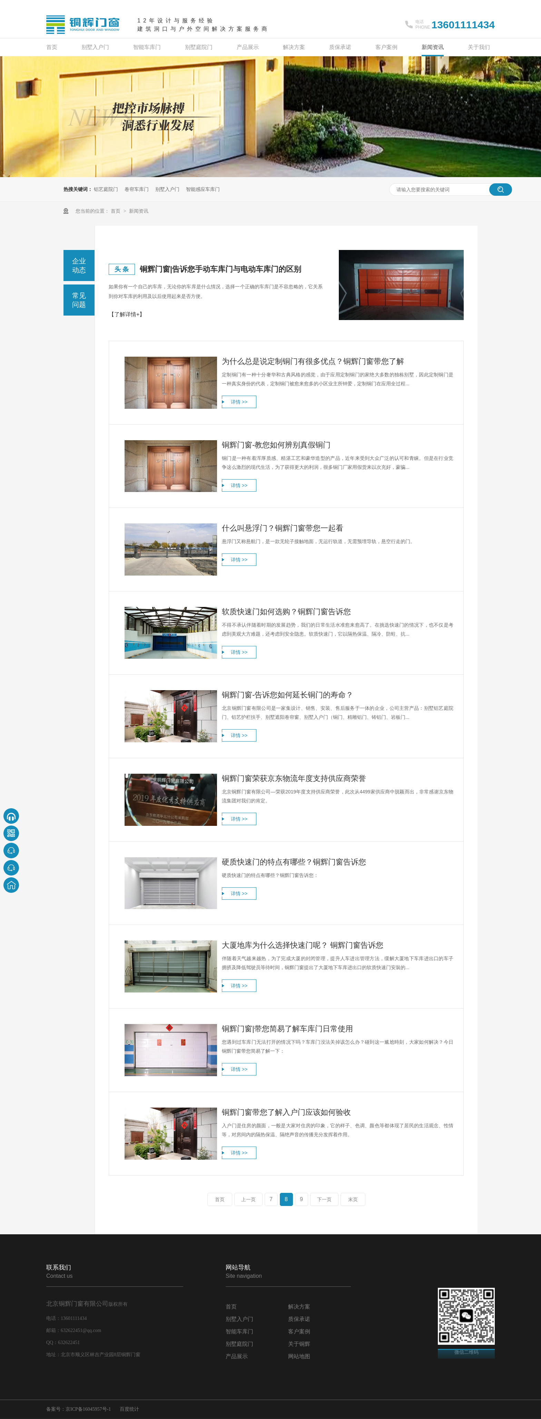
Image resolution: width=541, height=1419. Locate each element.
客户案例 (386, 47)
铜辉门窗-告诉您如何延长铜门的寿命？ (287, 695)
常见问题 (79, 300)
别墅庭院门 (199, 47)
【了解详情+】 (127, 314)
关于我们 (479, 47)
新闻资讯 (433, 47)
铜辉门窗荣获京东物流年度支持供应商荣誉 (294, 778)
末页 (353, 1199)
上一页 (248, 1199)
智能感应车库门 (203, 189)
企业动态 (79, 265)
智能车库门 (147, 47)
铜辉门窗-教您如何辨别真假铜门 (276, 445)
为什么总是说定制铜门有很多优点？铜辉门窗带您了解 (313, 361)
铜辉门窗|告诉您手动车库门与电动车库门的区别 (220, 269)
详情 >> (239, 402)
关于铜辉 (299, 1344)
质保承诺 (340, 47)
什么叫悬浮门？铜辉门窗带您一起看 (282, 528)
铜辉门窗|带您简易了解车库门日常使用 (287, 1028)
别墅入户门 (95, 47)
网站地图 (299, 1356)
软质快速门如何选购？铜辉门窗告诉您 (286, 611)
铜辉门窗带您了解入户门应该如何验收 (286, 1112)
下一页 (324, 1199)
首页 (51, 47)
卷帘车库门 (137, 189)
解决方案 (294, 47)
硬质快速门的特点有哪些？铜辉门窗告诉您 (294, 862)
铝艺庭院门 (106, 189)
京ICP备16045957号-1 (88, 1409)
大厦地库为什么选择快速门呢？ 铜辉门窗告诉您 (302, 945)
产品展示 (248, 47)
